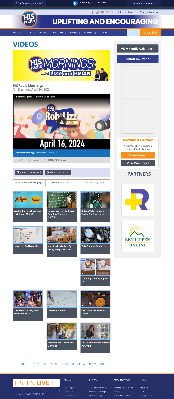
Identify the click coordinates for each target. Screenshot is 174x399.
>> (95, 323)
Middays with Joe (96, 355)
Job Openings (120, 374)
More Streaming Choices (29, 3)
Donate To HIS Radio (123, 347)
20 (67, 323)
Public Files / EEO (147, 370)
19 (62, 323)
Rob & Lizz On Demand (27, 160)
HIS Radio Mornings (98, 347)
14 (34, 323)
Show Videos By (28, 182)
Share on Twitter (58, 172)
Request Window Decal (124, 363)
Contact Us (145, 363)
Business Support (122, 355)
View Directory (138, 163)
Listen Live (68, 351)
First (22, 323)
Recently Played (71, 359)
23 (84, 323)
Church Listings (121, 359)
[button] (62, 121)
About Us (144, 347)
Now (150, 32)
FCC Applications (147, 374)
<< (28, 323)
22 (78, 323)
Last (102, 323)
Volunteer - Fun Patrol (124, 366)
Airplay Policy (69, 370)
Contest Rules (146, 359)
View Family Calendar (137, 48)
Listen (34, 342)
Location (148, 12)
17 (50, 323)
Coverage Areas (71, 355)
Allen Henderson (96, 363)
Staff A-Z (143, 351)
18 (56, 323)
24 (90, 323)
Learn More (138, 155)
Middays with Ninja (97, 351)
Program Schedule (72, 363)
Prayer (117, 351)
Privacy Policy (146, 355)
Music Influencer (71, 366)
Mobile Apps (69, 347)
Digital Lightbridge (69, 395)
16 (45, 323)
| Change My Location (87, 382)
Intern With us (120, 370)
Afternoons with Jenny (99, 359)
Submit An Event (138, 59)
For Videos (60, 182)
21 (73, 323)
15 (39, 323)
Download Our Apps (29, 354)
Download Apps (144, 2)
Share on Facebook (29, 172)
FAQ (141, 366)
